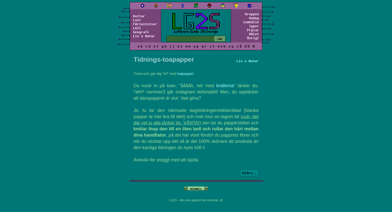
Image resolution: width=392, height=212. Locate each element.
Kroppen (252, 14)
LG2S (137, 28)
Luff (137, 20)
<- (186, 189)
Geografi (141, 32)
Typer (254, 26)
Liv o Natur (144, 36)
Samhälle (251, 22)
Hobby (254, 18)
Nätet (254, 34)
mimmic (196, 189)
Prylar (253, 30)
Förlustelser (145, 24)
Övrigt (253, 38)
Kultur (139, 16)
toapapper (185, 74)
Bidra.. (249, 173)
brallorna (225, 85)
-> (206, 189)
